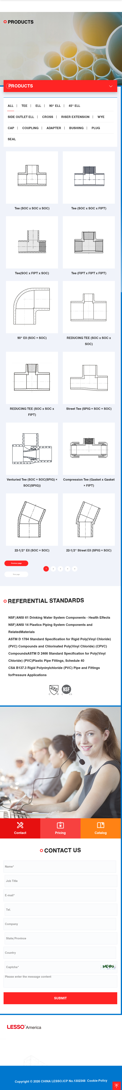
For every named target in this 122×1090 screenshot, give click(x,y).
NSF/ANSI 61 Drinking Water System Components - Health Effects (59, 623)
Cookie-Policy (97, 1070)
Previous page (16, 563)
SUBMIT (60, 998)
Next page (16, 574)
